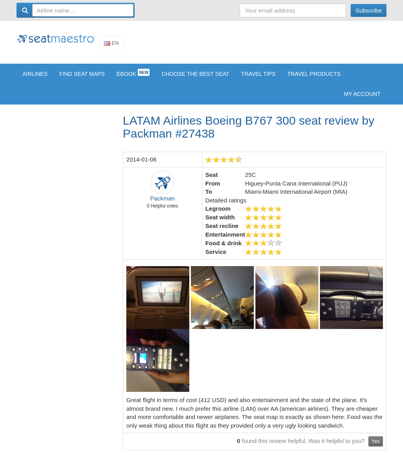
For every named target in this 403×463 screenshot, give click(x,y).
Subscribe (368, 10)
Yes (376, 446)
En (111, 45)
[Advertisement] (243, 44)
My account (362, 99)
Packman (162, 203)
